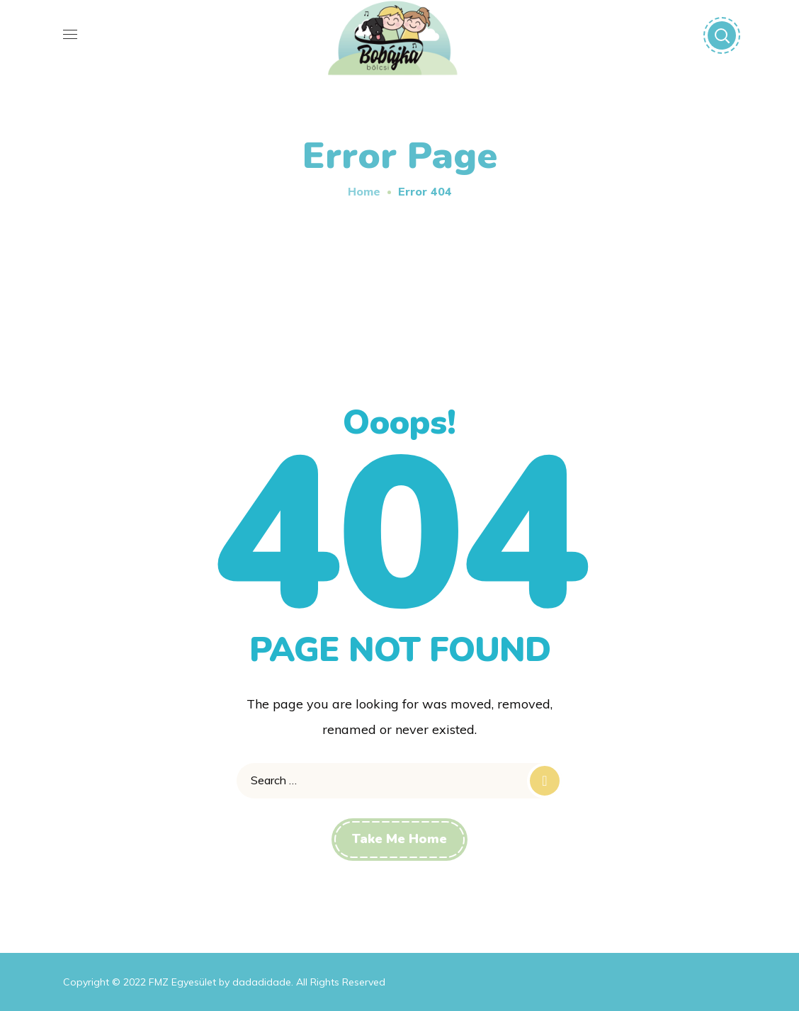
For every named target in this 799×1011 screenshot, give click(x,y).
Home (364, 191)
